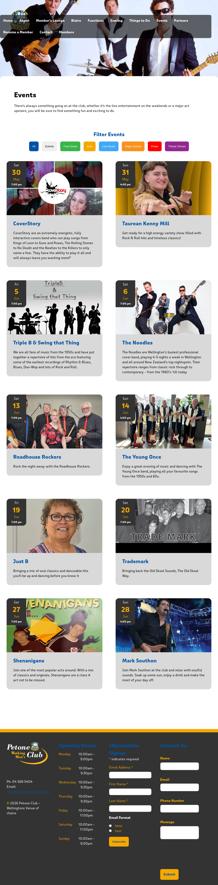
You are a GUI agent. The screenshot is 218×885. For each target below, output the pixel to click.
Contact (46, 32)
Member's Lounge (50, 21)
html (118, 826)
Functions (96, 21)
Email (166, 780)
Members (66, 32)
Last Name (118, 801)
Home (8, 21)
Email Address (121, 767)
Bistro (76, 21)
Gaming (116, 21)
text (118, 831)
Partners (181, 21)
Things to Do (139, 21)
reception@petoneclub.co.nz (28, 792)
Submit (169, 874)
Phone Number (172, 801)
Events (161, 21)
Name (166, 758)
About (24, 21)
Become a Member (18, 32)
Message (167, 822)
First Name (118, 784)
